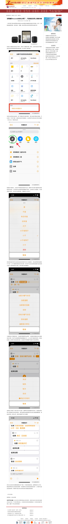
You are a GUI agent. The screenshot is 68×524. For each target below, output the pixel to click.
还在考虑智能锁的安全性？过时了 (52, 42)
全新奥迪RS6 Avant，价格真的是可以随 (14, 513)
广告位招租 (54, 5)
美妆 (44, 10)
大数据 (55, 11)
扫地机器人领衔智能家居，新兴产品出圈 (53, 37)
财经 (7, 11)
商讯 (42, 11)
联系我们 (26, 518)
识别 (29, 11)
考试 (18, 11)
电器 (29, 10)
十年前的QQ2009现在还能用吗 (51, 54)
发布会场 (59, 10)
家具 (27, 10)
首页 (7, 10)
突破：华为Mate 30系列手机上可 (51, 57)
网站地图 (44, 518)
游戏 (33, 11)
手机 (38, 11)
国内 (12, 10)
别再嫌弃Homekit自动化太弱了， (51, 35)
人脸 (27, 11)
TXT (46, 518)
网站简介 (22, 518)
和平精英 (35, 5)
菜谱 (35, 10)
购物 (50, 10)
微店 (46, 11)
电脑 (35, 11)
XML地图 (36, 518)
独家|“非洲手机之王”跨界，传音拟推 (52, 49)
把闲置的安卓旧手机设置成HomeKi (52, 40)
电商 (44, 11)
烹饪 (38, 10)
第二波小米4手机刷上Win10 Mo (51, 59)
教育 (16, 11)
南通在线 (13, 15)
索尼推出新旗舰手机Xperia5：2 (51, 52)
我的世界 (30, 5)
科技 (24, 11)
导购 (9, 11)
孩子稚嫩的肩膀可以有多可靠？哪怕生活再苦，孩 (16, 515)
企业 (33, 10)
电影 (20, 10)
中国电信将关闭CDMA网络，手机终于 (52, 47)
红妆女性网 (13, 497)
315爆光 (59, 11)
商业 (53, 11)
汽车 (16, 10)
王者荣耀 (24, 5)
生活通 (55, 10)
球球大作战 (47, 5)
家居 (24, 10)
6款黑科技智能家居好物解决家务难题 (14, 511)
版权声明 (40, 518)
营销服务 (31, 518)
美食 (42, 10)
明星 (18, 10)
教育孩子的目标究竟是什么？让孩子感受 (53, 56)
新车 (11, 11)
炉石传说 (41, 5)
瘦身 (46, 10)
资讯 (9, 10)
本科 (20, 11)
